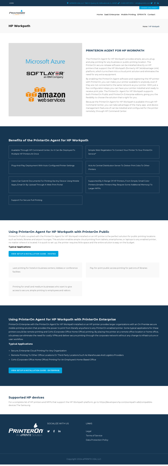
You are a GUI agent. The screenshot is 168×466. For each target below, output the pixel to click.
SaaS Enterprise (112, 15)
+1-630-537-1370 (127, 3)
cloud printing (88, 240)
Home (100, 15)
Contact (151, 15)
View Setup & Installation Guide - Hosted (33, 255)
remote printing (35, 333)
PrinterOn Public (99, 95)
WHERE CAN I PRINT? (149, 8)
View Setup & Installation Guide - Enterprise (35, 372)
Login (11, 3)
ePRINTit (141, 15)
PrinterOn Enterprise (123, 95)
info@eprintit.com (142, 3)
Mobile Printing (128, 15)
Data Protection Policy (97, 441)
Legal (88, 433)
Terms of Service (94, 437)
